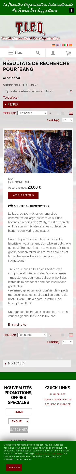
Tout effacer (10, 97)
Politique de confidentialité (49, 453)
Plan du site (57, 394)
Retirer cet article (71, 91)
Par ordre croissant (51, 113)
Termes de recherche (58, 399)
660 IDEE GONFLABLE (19, 180)
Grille (63, 113)
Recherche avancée (58, 404)
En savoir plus (17, 324)
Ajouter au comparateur (31, 206)
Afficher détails (23, 195)
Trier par (9, 113)
